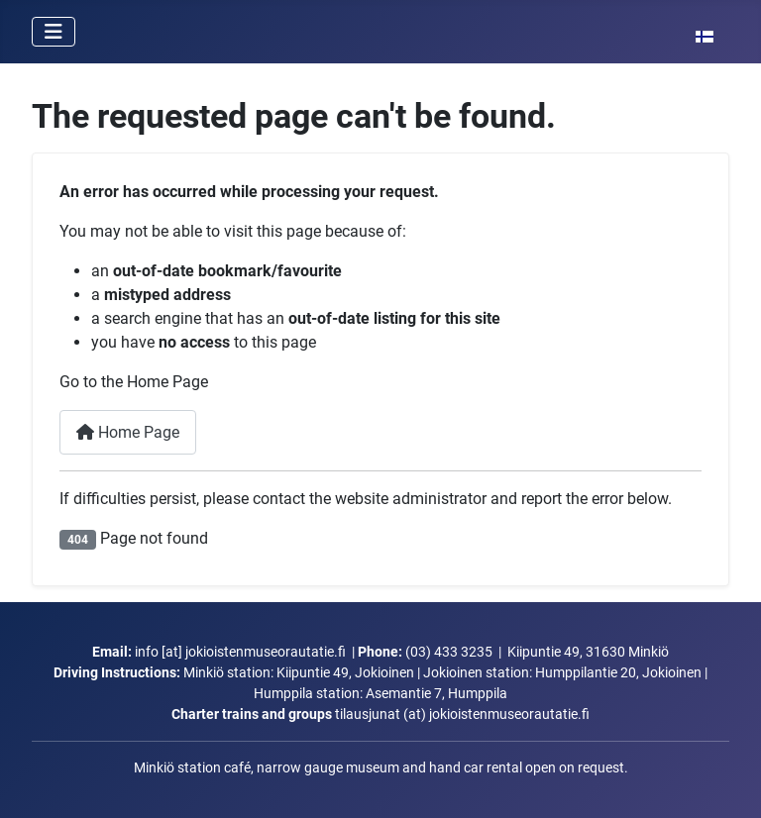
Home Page (127, 432)
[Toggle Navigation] (53, 32)
